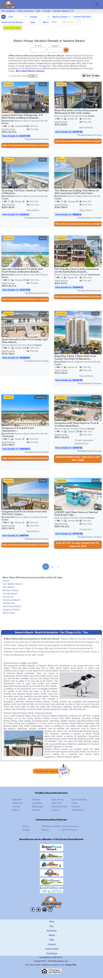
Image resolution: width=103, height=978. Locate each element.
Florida (46, 11)
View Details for (16, 136)
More (46, 22)
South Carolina (79, 799)
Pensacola (8, 597)
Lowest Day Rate (82, 16)
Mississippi (37, 806)
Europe (26, 830)
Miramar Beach (11, 590)
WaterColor (9, 613)
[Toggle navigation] (97, 4)
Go (66, 50)
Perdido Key (9, 603)
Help (51, 940)
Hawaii (15, 810)
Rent (51, 921)
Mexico (46, 830)
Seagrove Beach (11, 609)
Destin (6, 580)
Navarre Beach (61, 11)
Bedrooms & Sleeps (12, 22)
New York (57, 803)
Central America (70, 826)
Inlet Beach (9, 587)
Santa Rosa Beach (12, 606)
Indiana (36, 799)
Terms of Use (70, 965)
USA (38, 11)
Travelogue (51, 953)
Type (32, 22)
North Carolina (59, 806)
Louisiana (37, 803)
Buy (52, 926)
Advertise (52, 931)
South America (69, 830)
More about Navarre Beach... (30, 71)
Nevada (36, 810)
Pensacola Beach (12, 600)
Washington (77, 810)
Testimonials (51, 949)
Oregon (56, 810)
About (52, 935)
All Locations (8, 11)
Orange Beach (10, 593)
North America (25, 11)
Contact (52, 944)
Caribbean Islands (51, 826)
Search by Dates (12, 28)
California (17, 803)
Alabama (16, 799)
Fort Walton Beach (12, 584)
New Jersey (58, 799)
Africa (25, 826)
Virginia (75, 806)
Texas (74, 803)
